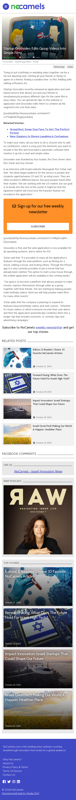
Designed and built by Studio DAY (20, 793)
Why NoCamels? (12, 759)
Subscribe (38, 226)
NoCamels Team (10, 57)
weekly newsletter (49, 327)
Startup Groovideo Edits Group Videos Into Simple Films (35, 50)
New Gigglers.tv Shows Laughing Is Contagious (39, 136)
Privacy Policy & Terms (15, 767)
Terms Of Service (12, 771)
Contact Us (9, 775)
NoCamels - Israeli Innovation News (38, 471)
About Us (8, 763)
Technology (59, 66)
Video (70, 66)
